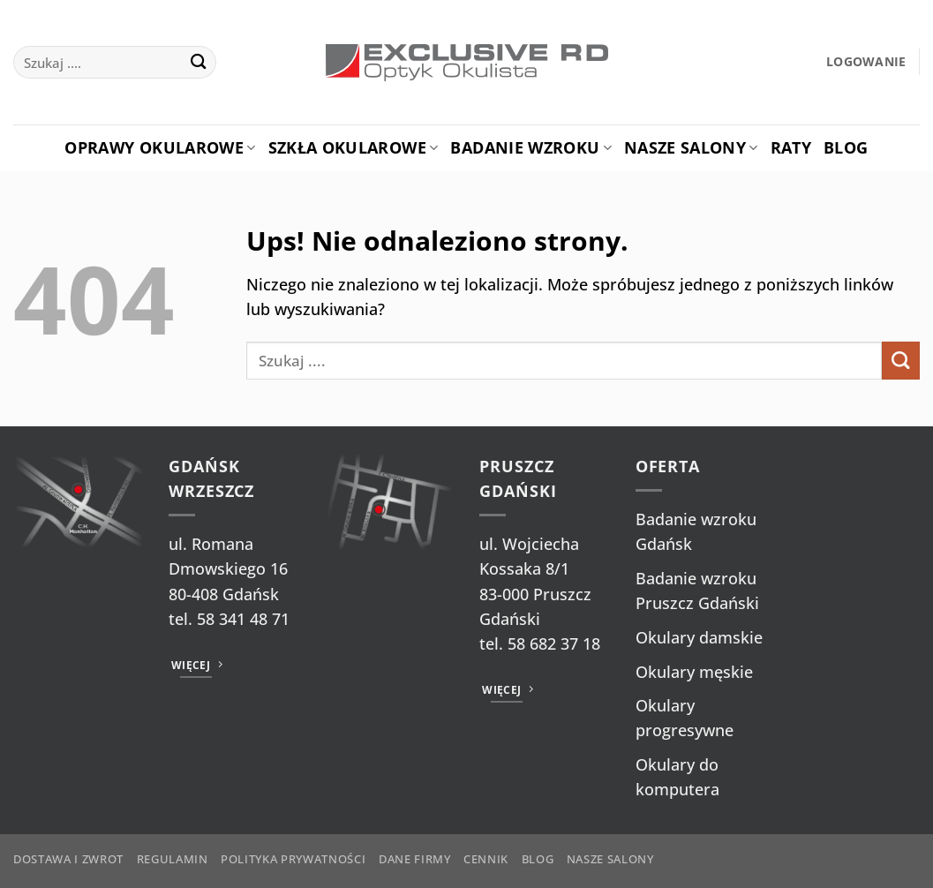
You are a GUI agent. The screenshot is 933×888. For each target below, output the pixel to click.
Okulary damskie (699, 637)
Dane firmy (415, 859)
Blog (846, 147)
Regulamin (172, 859)
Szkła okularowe (353, 147)
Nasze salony (691, 147)
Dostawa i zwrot (68, 859)
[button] (866, 62)
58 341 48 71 (243, 618)
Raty (791, 147)
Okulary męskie (694, 671)
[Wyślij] (198, 62)
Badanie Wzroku (530, 147)
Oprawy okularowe (159, 147)
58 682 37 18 (554, 643)
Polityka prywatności (293, 859)
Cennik (485, 859)
